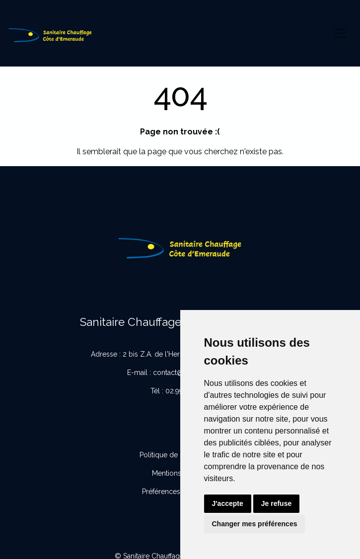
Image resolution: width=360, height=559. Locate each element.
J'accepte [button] (227, 503)
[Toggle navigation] (340, 33)
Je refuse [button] (276, 503)
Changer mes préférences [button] (254, 524)
